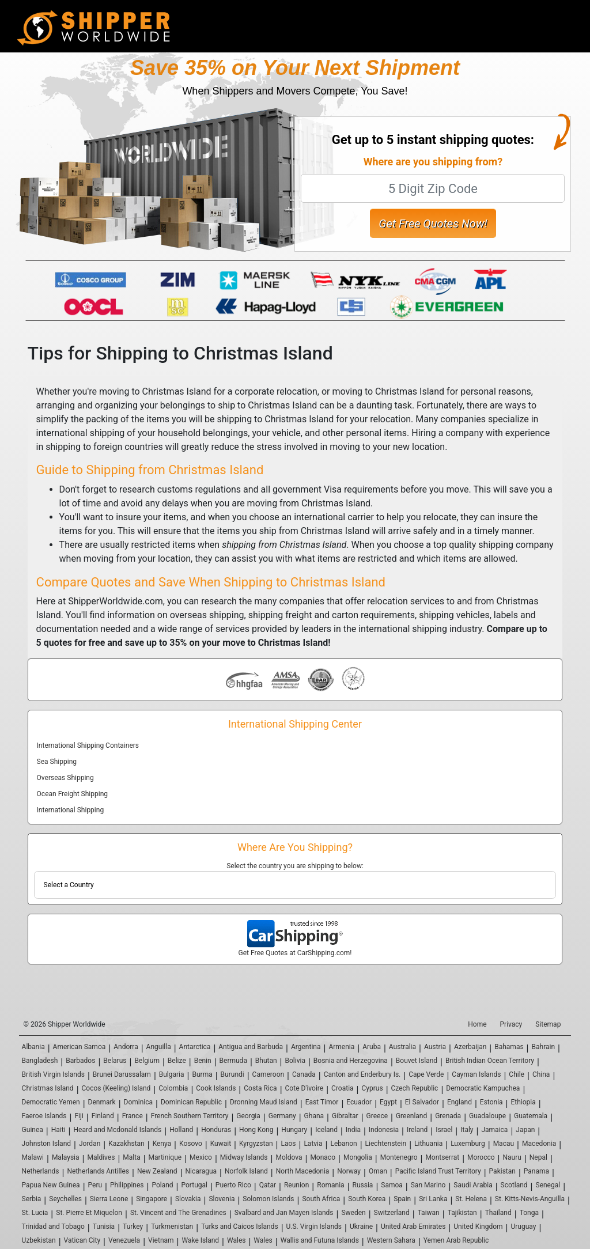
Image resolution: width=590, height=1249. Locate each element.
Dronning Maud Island (263, 1102)
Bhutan (266, 1061)
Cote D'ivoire (304, 1088)
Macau (503, 1144)
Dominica (138, 1102)
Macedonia (539, 1144)
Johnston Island (46, 1144)
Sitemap (548, 1024)
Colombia (173, 1088)
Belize (177, 1061)
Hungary (294, 1130)
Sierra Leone (109, 1199)
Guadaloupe (487, 1116)
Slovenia (222, 1199)
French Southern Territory (190, 1116)
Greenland (411, 1116)
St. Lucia (35, 1213)
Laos (288, 1144)
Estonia (491, 1102)
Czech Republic (414, 1088)
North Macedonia (303, 1171)
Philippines (127, 1185)
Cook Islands (216, 1088)
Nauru (512, 1157)
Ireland (417, 1130)
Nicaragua (201, 1171)
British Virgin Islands (53, 1074)
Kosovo (190, 1144)
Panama (536, 1171)
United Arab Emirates (413, 1226)
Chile (516, 1074)
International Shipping (70, 810)
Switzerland (392, 1213)
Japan (525, 1130)
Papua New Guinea (51, 1185)
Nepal (538, 1157)
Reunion (296, 1185)
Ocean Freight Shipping (72, 794)
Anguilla (158, 1047)
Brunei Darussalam (122, 1074)
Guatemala (530, 1116)
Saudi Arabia (472, 1185)
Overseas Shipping (65, 778)
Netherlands (40, 1171)
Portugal (194, 1185)
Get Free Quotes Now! (433, 223)
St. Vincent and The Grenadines (178, 1213)
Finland (103, 1116)
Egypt (388, 1102)
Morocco (481, 1157)
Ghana (314, 1116)
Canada (304, 1074)
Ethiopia (523, 1102)
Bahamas (508, 1047)
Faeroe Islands (44, 1116)
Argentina (306, 1047)
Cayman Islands (476, 1074)
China (541, 1074)
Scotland (514, 1185)
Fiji (78, 1116)
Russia (363, 1185)
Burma (202, 1074)
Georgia (248, 1116)
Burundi (232, 1074)
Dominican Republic (191, 1102)
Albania (33, 1047)
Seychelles (65, 1199)
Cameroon (268, 1074)
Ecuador (359, 1102)
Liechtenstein (386, 1144)
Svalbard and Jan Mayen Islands (284, 1213)
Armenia (341, 1047)
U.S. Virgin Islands (314, 1226)
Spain (402, 1199)
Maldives (101, 1157)
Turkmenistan (172, 1226)
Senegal (548, 1185)
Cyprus (372, 1088)
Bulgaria (171, 1074)
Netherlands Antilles (98, 1171)
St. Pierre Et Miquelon (89, 1213)
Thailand (498, 1213)
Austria (435, 1047)
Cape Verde (426, 1074)
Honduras (216, 1130)
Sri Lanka (433, 1199)
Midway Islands (244, 1157)
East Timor (322, 1102)
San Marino (428, 1185)
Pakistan (502, 1171)
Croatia (342, 1088)
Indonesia (384, 1130)
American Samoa (79, 1047)
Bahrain (543, 1047)
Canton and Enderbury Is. (362, 1074)
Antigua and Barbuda (250, 1047)
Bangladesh (40, 1061)
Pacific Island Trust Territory (438, 1171)
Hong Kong (256, 1130)
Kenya (162, 1144)
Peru (95, 1185)
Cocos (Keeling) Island (116, 1088)
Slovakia (188, 1199)
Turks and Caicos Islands (239, 1226)
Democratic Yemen (51, 1102)
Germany (282, 1116)
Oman (378, 1171)
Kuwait (220, 1144)
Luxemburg (468, 1144)
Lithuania (428, 1144)
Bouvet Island (416, 1061)
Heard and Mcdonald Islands (118, 1130)
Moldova (288, 1157)
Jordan (89, 1144)
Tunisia (104, 1226)
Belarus (114, 1061)
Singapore (151, 1199)
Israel (444, 1130)
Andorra (126, 1047)
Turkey (133, 1226)
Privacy (511, 1024)
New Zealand (157, 1171)
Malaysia (66, 1157)
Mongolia (357, 1157)
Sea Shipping (57, 762)
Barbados (80, 1061)
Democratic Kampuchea (483, 1088)
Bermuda (233, 1061)
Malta (131, 1157)
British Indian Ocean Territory (489, 1061)
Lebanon (343, 1144)
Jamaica (494, 1130)
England (459, 1102)
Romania (330, 1185)
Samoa (392, 1185)
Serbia (31, 1199)
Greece (377, 1116)
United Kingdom (477, 1226)
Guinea (32, 1130)
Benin (202, 1061)
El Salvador (422, 1102)
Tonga (529, 1213)
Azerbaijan (470, 1047)
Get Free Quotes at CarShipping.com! (295, 953)
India (353, 1130)
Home (477, 1024)
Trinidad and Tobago (53, 1226)
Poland (162, 1185)
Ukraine (361, 1226)
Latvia (313, 1144)
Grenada (448, 1116)
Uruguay (523, 1226)
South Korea (366, 1199)
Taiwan (429, 1213)
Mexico (201, 1157)
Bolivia (295, 1061)
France (132, 1116)
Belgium (147, 1061)
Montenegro (399, 1157)
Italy (466, 1130)
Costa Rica (260, 1088)
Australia (402, 1047)
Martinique (165, 1157)
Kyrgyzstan (256, 1144)
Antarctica (195, 1047)
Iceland (326, 1130)
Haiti (58, 1130)
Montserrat (442, 1157)
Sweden (353, 1213)
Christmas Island (48, 1088)
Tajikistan (462, 1213)
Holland (181, 1130)
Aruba (371, 1047)
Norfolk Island (246, 1171)
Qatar (267, 1185)
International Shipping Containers (88, 745)
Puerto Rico (233, 1185)
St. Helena (471, 1199)
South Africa (321, 1199)
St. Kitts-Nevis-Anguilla (530, 1199)
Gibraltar (345, 1116)
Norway (349, 1171)
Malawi (33, 1157)
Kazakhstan (126, 1144)
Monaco (322, 1157)
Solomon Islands (268, 1199)
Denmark (102, 1102)
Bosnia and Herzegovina (350, 1061)
